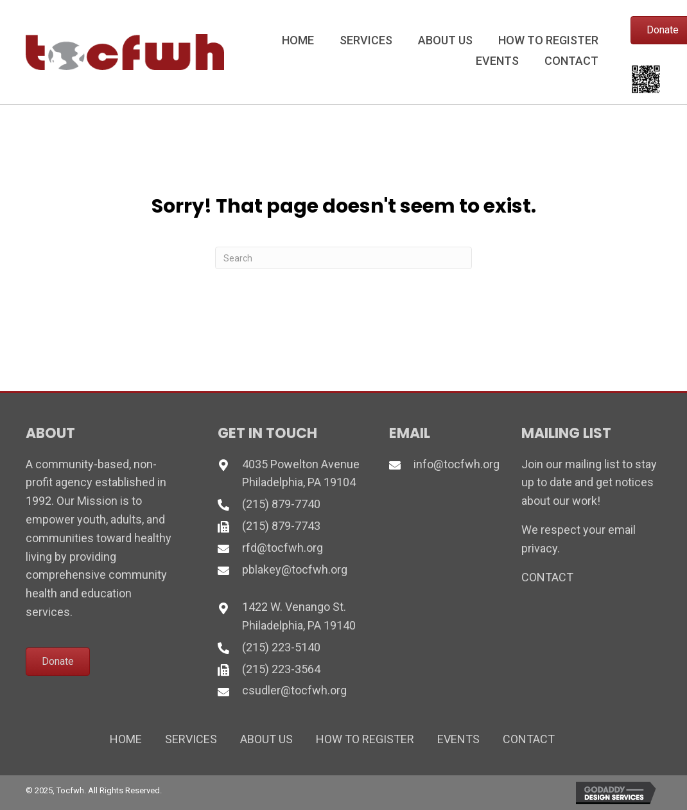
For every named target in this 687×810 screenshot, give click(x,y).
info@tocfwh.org (456, 464)
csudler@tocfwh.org (294, 690)
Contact (529, 739)
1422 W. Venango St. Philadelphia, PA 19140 (299, 616)
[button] (58, 661)
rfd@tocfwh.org (282, 547)
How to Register (365, 739)
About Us (266, 739)
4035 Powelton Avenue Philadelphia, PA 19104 (301, 473)
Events (458, 739)
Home (126, 739)
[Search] (343, 258)
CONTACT (547, 577)
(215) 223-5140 (281, 647)
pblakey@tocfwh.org (294, 569)
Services (191, 739)
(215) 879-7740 (281, 504)
